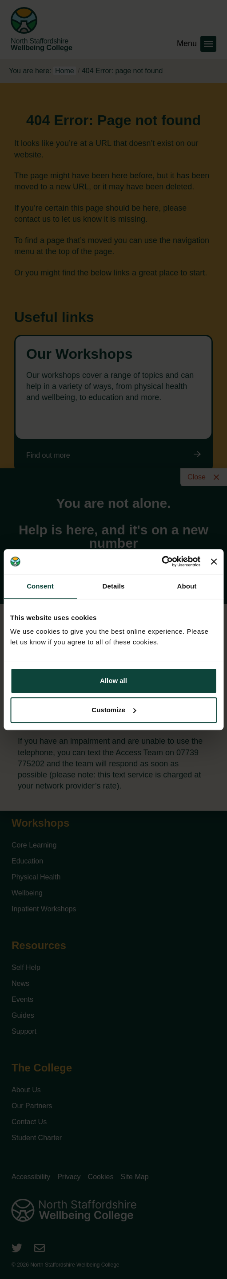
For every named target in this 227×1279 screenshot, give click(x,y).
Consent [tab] (40, 586)
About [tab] (187, 586)
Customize (114, 710)
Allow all (113, 680)
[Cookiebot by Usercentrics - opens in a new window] (161, 561)
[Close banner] (214, 561)
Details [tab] (114, 586)
